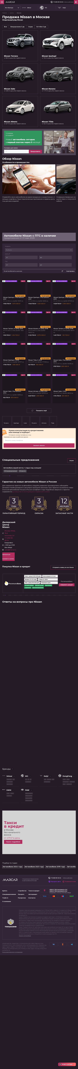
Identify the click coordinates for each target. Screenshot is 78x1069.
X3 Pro (49, 781)
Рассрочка (22, 900)
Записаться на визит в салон (8, 559)
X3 (53, 781)
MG (43, 8)
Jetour (26, 8)
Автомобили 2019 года (55, 869)
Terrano (7, 423)
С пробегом (22, 893)
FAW (27, 793)
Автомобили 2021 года (34, 869)
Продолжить (35, 151)
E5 (45, 781)
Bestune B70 (29, 795)
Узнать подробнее (13, 844)
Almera (45, 423)
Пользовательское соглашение (12, 954)
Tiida (53, 423)
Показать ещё (39, 413)
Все (5, 27)
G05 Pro (9, 798)
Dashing (9, 781)
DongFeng (67, 779)
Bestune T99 (29, 803)
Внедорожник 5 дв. (17, 27)
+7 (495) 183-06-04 (57, 2)
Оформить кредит (66, 587)
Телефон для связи (16, 150)
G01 (8, 795)
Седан (30, 27)
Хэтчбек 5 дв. (41, 27)
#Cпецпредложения (10, 473)
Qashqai (17, 423)
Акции (71, 463)
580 (64, 786)
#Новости (22, 473)
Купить (12, 13)
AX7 (64, 781)
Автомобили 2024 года (12, 869)
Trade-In (5, 900)
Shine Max (65, 784)
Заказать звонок (39, 448)
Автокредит (32, 897)
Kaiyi (62, 8)
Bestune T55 (29, 800)
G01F (12, 795)
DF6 (68, 781)
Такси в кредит (14, 826)
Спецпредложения (9, 897)
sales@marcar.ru (10, 552)
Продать (21, 897)
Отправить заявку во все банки (63, 570)
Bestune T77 (29, 798)
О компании (6, 904)
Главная (4, 13)
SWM (8, 793)
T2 (13, 781)
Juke (26, 423)
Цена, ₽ (7, 254)
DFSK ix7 (69, 786)
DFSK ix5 (72, 784)
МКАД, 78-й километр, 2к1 (58, 892)
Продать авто (54, 884)
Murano (35, 423)
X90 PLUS (9, 786)
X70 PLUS (9, 784)
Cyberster (28, 784)
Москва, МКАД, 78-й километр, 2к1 (10, 536)
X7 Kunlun (47, 784)
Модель (8, 246)
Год (6, 261)
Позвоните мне (69, 884)
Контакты (31, 900)
